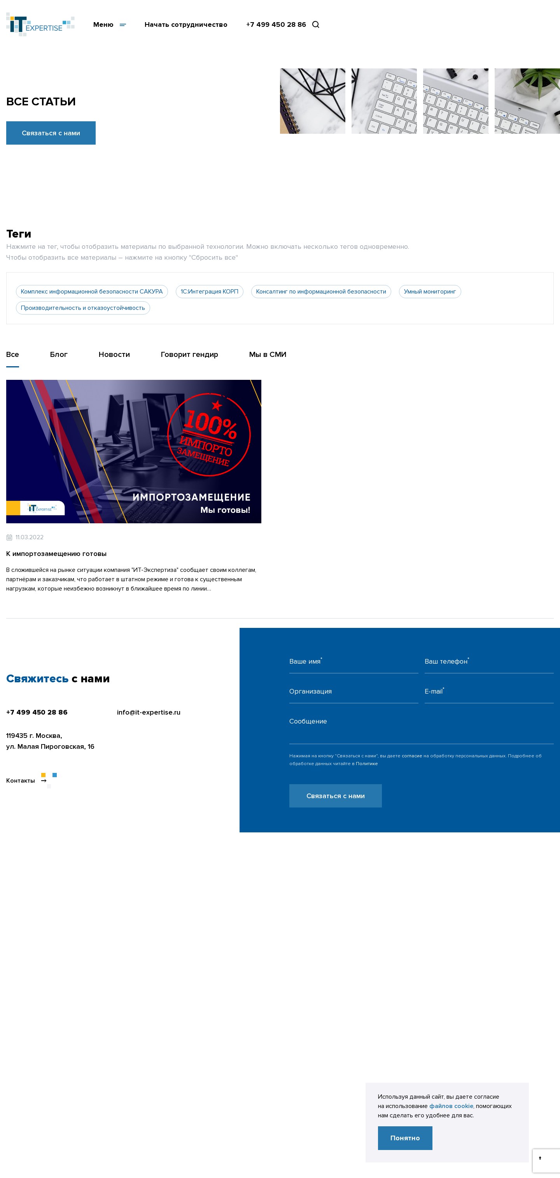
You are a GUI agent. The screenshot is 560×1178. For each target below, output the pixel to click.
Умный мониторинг (430, 291)
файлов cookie (451, 1106)
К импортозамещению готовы (56, 553)
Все (12, 354)
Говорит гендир (189, 354)
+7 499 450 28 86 (276, 24)
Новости (114, 354)
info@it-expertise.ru (148, 712)
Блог (59, 354)
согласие (412, 756)
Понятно (405, 1138)
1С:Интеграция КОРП (209, 291)
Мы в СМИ (268, 354)
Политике (367, 764)
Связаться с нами (51, 133)
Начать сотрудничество (186, 24)
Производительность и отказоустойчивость (83, 308)
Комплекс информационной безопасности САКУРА (92, 291)
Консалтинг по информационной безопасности (321, 291)
